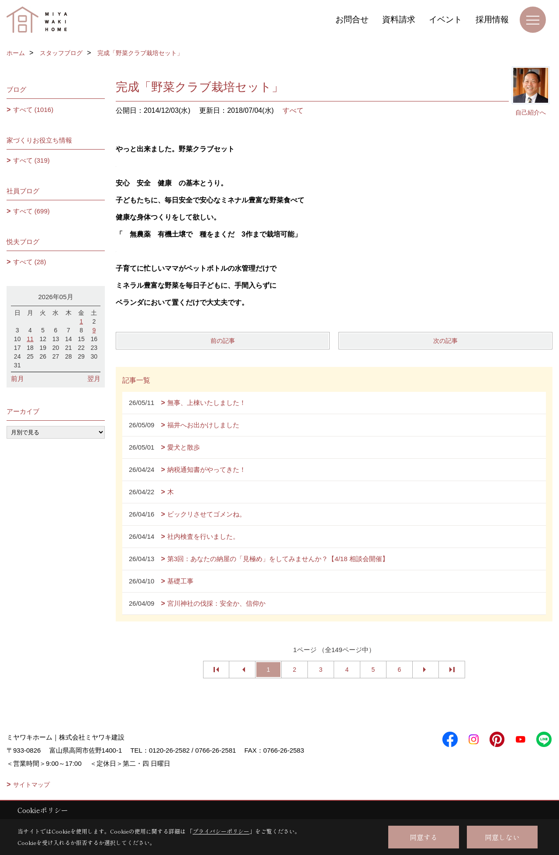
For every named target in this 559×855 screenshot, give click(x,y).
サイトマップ (31, 784)
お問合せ (352, 19)
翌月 (93, 378)
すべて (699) (31, 211)
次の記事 (445, 340)
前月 (17, 378)
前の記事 (222, 340)
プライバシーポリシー (221, 831)
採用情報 (492, 19)
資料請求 (398, 19)
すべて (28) (29, 261)
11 (30, 338)
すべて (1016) (33, 109)
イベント (445, 19)
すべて (293, 110)
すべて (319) (31, 160)
